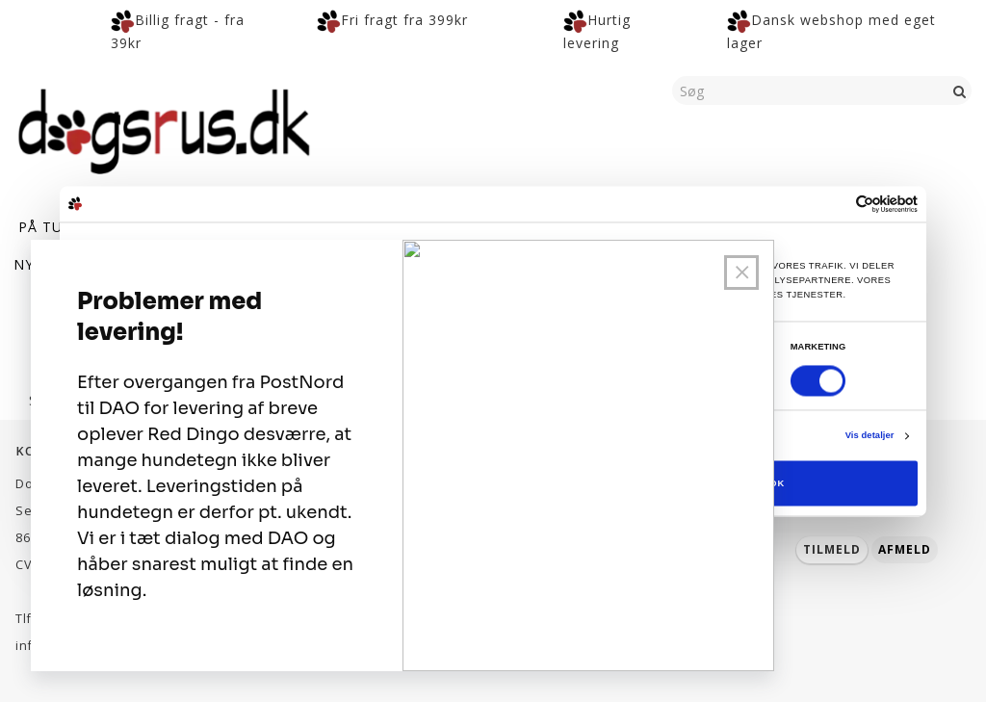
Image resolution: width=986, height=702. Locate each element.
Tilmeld (832, 549)
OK (777, 483)
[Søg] (960, 90)
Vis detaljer (870, 436)
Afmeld (904, 549)
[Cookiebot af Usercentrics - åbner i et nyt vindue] (833, 204)
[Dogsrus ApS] (164, 128)
